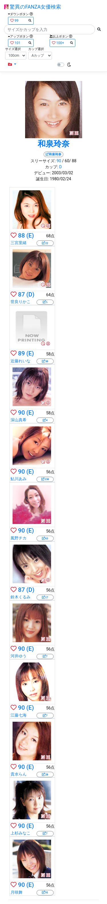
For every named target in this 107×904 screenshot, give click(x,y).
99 (20, 20)
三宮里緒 (19, 242)
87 (21, 294)
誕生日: (42, 179)
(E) (30, 235)
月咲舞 (17, 892)
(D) (30, 294)
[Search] (49, 29)
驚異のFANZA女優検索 (32, 7)
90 (58, 161)
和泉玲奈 (54, 144)
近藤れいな (21, 361)
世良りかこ (21, 301)
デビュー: (42, 173)
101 (20, 42)
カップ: (51, 167)
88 (21, 235)
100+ (62, 42)
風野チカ (19, 538)
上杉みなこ (21, 833)
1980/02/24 (60, 179)
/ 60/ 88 (69, 161)
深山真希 (19, 420)
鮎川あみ (19, 478)
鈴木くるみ (21, 597)
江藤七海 (19, 715)
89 (21, 353)
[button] (12, 65)
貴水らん (19, 774)
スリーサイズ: (43, 161)
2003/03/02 (62, 173)
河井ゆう (19, 656)
